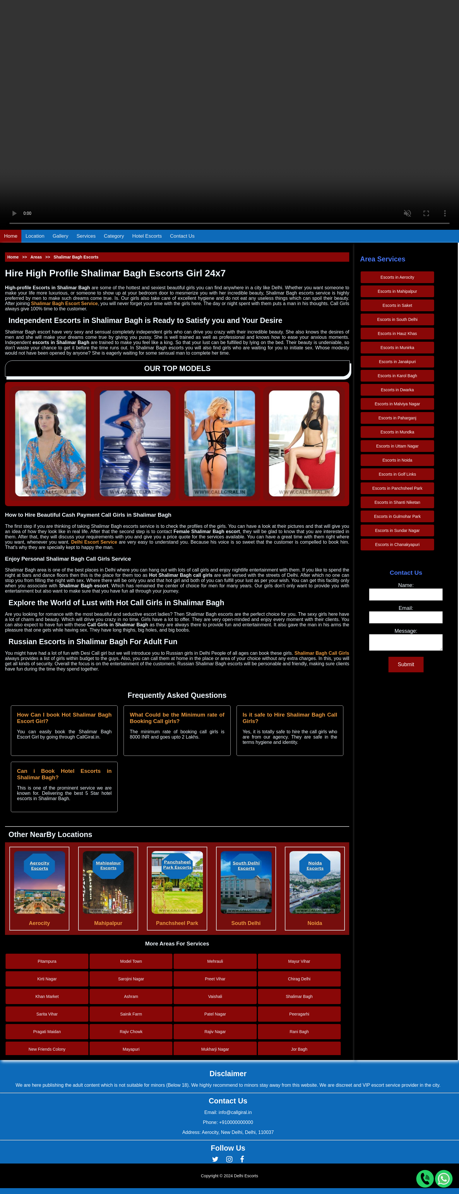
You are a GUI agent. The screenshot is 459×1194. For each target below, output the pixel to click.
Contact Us (182, 236)
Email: (406, 608)
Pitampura (47, 961)
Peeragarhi (299, 1014)
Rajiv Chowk (131, 1031)
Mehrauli (215, 961)
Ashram (131, 996)
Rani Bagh (299, 1031)
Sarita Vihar (47, 1014)
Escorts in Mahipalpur (397, 291)
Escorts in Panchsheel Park (397, 488)
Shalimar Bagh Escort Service (64, 303)
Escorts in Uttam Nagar (397, 446)
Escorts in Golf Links (397, 474)
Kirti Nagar (47, 979)
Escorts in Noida (397, 460)
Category (114, 236)
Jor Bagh (299, 1049)
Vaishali (215, 996)
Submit (406, 666)
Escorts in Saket (397, 305)
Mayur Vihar (299, 961)
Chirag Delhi (299, 979)
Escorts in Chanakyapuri (397, 544)
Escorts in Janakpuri (397, 361)
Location (34, 236)
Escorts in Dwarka (397, 389)
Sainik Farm (131, 1014)
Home (10, 236)
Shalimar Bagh (299, 996)
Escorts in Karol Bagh (397, 375)
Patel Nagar (215, 1014)
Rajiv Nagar (215, 1031)
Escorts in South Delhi (397, 319)
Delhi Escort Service (94, 542)
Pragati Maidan (47, 1031)
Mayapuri (131, 1049)
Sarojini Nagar (131, 979)
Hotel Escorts (147, 236)
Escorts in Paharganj (397, 418)
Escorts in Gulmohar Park (397, 516)
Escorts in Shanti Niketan (397, 502)
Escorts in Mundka (397, 432)
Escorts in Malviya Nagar (397, 404)
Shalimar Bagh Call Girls (321, 653)
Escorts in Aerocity (397, 277)
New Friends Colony (47, 1049)
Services (86, 236)
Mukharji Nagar (215, 1049)
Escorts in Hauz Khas (397, 333)
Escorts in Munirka (397, 347)
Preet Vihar (215, 979)
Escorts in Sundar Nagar (397, 530)
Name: (406, 585)
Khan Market (47, 996)
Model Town (131, 961)
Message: (406, 631)
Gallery (60, 236)
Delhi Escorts (246, 1175)
